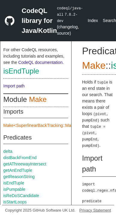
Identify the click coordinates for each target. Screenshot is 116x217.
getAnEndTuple (17, 170)
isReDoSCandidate (21, 195)
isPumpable (14, 189)
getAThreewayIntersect (24, 164)
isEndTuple (21, 71)
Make (38, 99)
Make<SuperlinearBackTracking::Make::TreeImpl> (50, 125)
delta (7, 151)
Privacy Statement (95, 210)
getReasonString (19, 176)
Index (93, 20)
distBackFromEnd (19, 157)
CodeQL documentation (40, 62)
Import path (14, 85)
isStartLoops (15, 202)
